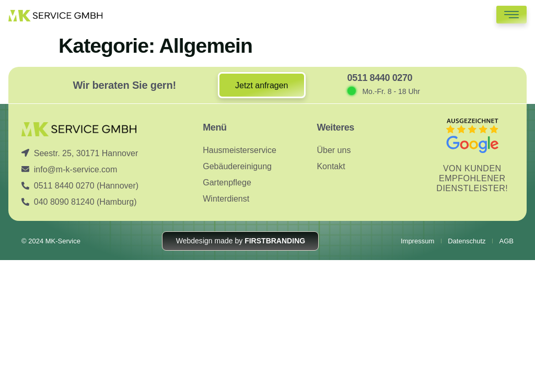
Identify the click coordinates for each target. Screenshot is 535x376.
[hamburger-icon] (511, 15)
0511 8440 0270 (380, 78)
